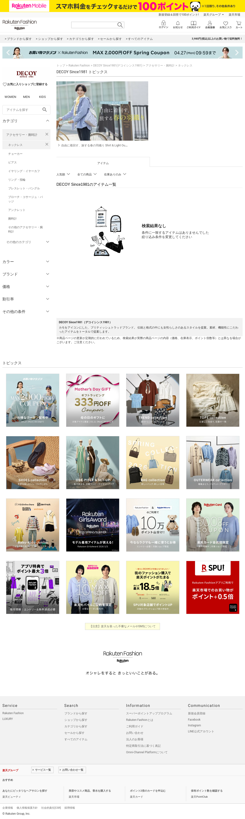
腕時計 (12, 218)
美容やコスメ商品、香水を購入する (90, 790)
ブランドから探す (75, 713)
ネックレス (15, 145)
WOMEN (10, 97)
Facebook (194, 719)
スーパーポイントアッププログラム (149, 713)
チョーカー (15, 153)
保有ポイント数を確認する (207, 790)
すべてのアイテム (75, 739)
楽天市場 (234, 14)
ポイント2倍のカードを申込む (148, 790)
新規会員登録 (196, 713)
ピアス (12, 162)
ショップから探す (75, 720)
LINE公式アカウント (201, 731)
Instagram (194, 725)
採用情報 (69, 807)
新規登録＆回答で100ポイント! (179, 14)
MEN (26, 97)
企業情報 (7, 807)
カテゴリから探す (75, 726)
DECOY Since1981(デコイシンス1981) (117, 65)
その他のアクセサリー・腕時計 (25, 229)
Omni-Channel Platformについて (147, 752)
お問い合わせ (134, 733)
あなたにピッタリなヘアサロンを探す (24, 790)
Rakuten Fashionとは (139, 720)
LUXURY (7, 719)
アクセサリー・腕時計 (21, 135)
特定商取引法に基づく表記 (143, 745)
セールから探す (74, 733)
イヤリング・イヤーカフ (24, 171)
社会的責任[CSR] (51, 807)
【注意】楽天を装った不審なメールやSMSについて (122, 626)
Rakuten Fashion (79, 65)
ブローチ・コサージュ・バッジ (25, 199)
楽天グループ (212, 14)
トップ (60, 65)
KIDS (42, 97)
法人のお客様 (134, 739)
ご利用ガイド (134, 726)
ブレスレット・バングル (24, 188)
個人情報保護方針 (27, 807)
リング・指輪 (16, 179)
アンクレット (16, 210)
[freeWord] (26, 110)
